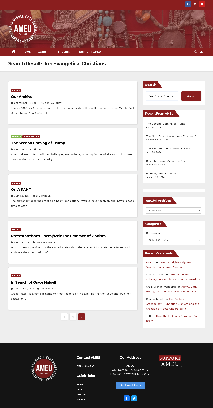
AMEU (38, 149)
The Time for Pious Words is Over (168, 148)
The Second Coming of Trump (38, 143)
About (43, 51)
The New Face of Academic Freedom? (171, 136)
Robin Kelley (46, 289)
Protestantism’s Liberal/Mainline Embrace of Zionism (58, 236)
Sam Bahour (42, 196)
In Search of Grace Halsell (33, 282)
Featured (16, 136)
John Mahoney (51, 103)
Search (150, 85)
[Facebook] (127, 398)
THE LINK (81, 394)
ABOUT (81, 389)
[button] (195, 51)
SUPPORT (82, 399)
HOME (80, 384)
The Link (64, 51)
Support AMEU (90, 51)
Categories (153, 233)
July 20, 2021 (22, 196)
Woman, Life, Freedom (161, 173)
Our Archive (21, 96)
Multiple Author (31, 136)
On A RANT (21, 189)
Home (27, 51)
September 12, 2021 (26, 103)
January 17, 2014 (24, 289)
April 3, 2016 (22, 242)
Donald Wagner (44, 242)
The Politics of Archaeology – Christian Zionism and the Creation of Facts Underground (172, 303)
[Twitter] (134, 398)
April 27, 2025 (23, 149)
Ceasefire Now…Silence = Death (167, 161)
